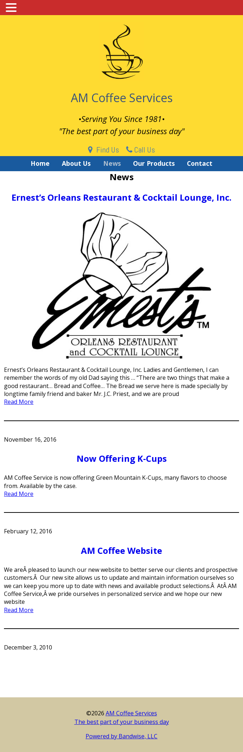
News (112, 163)
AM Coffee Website (121, 550)
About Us (76, 163)
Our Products (154, 163)
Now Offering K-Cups (122, 458)
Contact (199, 163)
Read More (18, 402)
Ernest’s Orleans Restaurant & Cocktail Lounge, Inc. (121, 197)
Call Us (140, 150)
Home (40, 163)
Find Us (103, 150)
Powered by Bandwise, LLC (121, 736)
